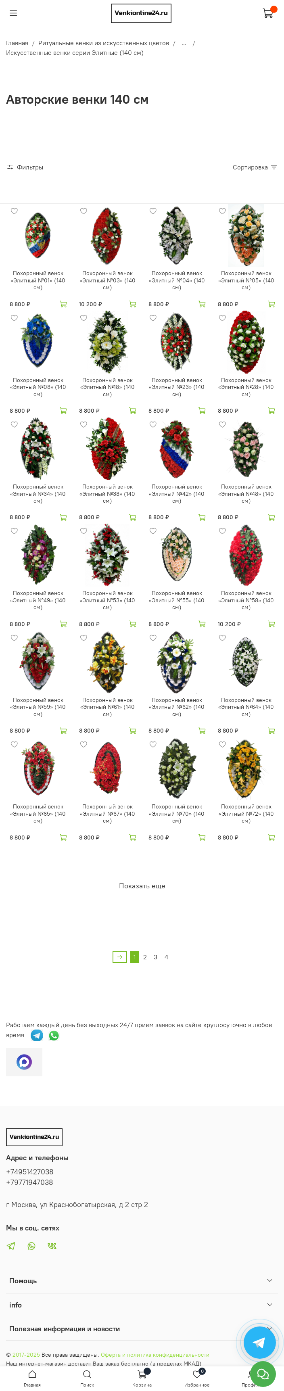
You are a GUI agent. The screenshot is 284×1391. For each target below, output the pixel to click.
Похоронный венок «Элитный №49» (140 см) (38, 600)
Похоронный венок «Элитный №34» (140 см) (38, 493)
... (184, 42)
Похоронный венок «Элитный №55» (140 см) (177, 600)
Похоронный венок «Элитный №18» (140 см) (107, 387)
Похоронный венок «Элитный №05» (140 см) (246, 280)
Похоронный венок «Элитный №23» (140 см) (177, 387)
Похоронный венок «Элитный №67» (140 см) (107, 813)
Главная (17, 43)
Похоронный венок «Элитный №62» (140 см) (177, 707)
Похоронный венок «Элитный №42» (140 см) (177, 493)
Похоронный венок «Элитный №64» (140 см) (246, 707)
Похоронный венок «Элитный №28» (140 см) (246, 387)
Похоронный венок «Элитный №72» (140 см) (246, 813)
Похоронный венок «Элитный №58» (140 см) (246, 600)
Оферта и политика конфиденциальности (155, 1354)
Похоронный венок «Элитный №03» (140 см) (107, 280)
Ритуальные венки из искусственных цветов (103, 43)
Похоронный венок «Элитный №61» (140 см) (107, 707)
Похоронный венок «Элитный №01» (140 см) (37, 280)
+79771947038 (29, 1182)
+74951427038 (30, 1172)
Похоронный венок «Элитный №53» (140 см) (107, 600)
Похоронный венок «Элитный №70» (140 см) (177, 813)
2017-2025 (26, 1354)
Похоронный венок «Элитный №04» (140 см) (177, 280)
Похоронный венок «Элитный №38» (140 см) (107, 493)
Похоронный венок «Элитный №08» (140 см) (38, 387)
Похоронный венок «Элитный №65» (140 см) (38, 813)
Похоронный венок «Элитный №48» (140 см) (246, 493)
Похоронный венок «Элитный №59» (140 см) (38, 707)
